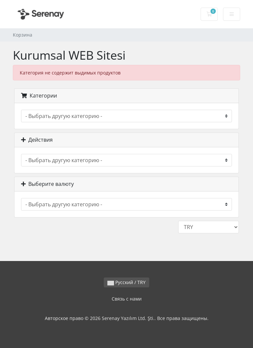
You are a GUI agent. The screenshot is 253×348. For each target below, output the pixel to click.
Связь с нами (127, 299)
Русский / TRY (126, 282)
